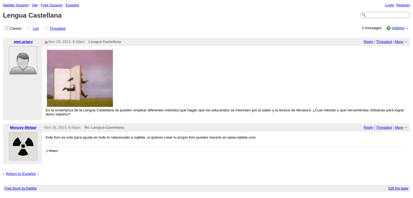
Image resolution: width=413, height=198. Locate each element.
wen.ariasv (23, 42)
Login (389, 5)
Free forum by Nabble (21, 188)
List (36, 28)
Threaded (58, 28)
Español (72, 5)
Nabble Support (16, 5)
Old (35, 5)
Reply (368, 42)
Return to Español (21, 174)
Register (403, 5)
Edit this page (398, 188)
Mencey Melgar (23, 127)
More (399, 42)
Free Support (51, 5)
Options (398, 28)
